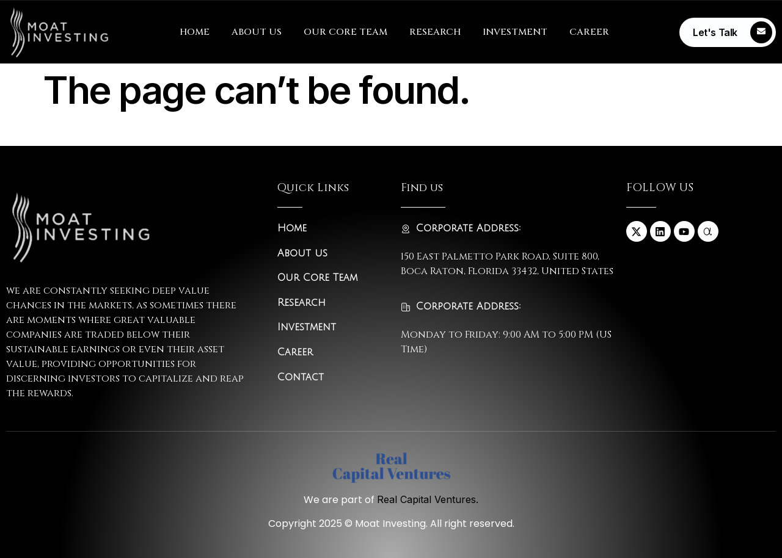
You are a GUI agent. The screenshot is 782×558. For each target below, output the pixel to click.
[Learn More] (727, 32)
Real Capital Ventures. (427, 499)
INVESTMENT (515, 32)
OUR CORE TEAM (345, 32)
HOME (195, 32)
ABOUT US (257, 32)
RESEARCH (435, 32)
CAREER (589, 32)
